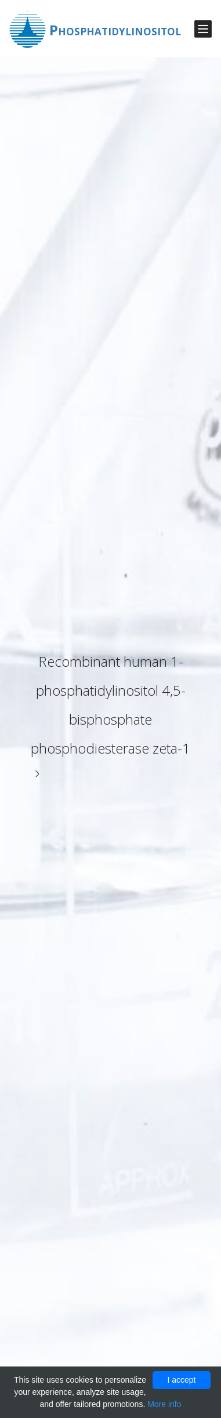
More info (164, 1404)
